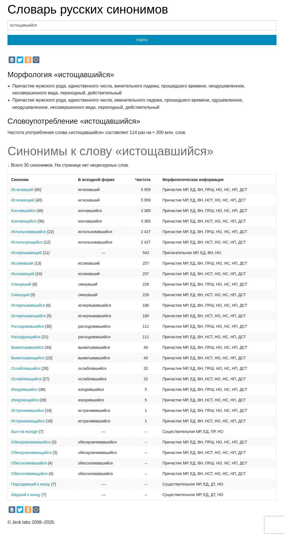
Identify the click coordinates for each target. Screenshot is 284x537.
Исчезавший (22, 189)
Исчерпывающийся (28, 316)
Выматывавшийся (27, 347)
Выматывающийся (27, 358)
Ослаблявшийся (25, 368)
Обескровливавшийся (30, 442)
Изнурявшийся (24, 389)
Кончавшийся (23, 210)
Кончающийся (23, 221)
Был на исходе (24, 431)
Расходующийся (25, 337)
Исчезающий (22, 200)
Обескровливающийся (31, 452)
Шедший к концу (25, 494)
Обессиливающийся (29, 473)
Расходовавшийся (27, 326)
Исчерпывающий (26, 253)
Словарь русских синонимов (87, 9)
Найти (142, 40)
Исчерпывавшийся (28, 305)
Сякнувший (21, 284)
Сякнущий (20, 295)
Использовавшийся (28, 231)
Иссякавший (22, 263)
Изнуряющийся (25, 400)
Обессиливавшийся (29, 463)
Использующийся (26, 242)
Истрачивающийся (28, 421)
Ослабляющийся (26, 379)
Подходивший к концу (30, 484)
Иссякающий (22, 274)
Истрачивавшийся (27, 410)
